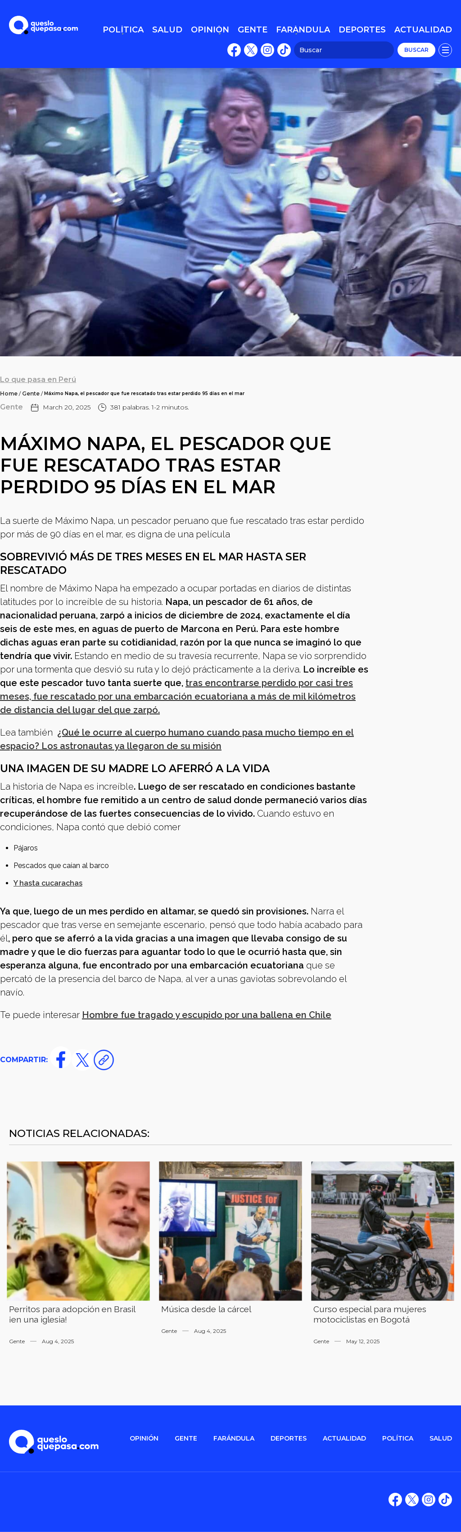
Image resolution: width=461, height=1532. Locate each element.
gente (186, 1438)
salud (440, 1438)
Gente (31, 393)
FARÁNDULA (233, 1438)
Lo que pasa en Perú (38, 379)
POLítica (397, 1438)
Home (9, 393)
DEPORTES (289, 1438)
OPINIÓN (144, 1438)
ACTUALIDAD (344, 1438)
